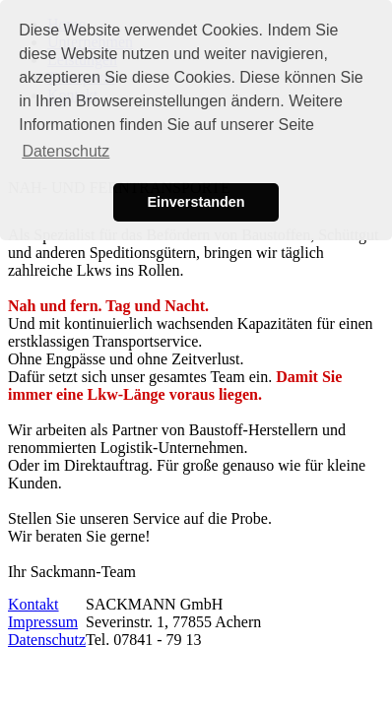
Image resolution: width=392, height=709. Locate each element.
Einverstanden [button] (195, 202)
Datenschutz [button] (65, 151)
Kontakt (33, 604)
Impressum (43, 621)
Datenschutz (47, 639)
